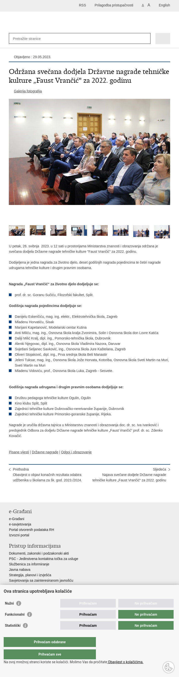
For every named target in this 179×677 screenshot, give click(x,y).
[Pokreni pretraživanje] (145, 38)
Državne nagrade (45, 452)
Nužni (9, 613)
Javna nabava (19, 570)
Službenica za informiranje (29, 564)
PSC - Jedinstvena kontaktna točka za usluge (43, 559)
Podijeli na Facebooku (22, 494)
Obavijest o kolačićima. (125, 662)
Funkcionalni (15, 624)
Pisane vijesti (19, 452)
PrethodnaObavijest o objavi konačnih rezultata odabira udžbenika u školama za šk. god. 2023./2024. (47, 474)
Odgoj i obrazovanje (76, 452)
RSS (82, 5)
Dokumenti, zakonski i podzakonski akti (39, 553)
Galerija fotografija (28, 91)
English (164, 5)
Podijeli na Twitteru (32, 494)
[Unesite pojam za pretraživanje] (30, 38)
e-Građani (16, 519)
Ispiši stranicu (11, 494)
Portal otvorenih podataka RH (31, 530)
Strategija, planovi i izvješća (30, 575)
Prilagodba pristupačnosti (114, 5)
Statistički (12, 635)
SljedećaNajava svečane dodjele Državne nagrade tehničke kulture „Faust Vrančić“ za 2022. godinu (129, 474)
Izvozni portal (19, 535)
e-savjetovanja (20, 524)
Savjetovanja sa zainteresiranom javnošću (41, 580)
